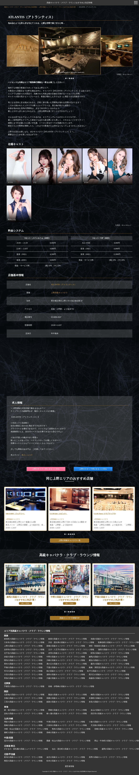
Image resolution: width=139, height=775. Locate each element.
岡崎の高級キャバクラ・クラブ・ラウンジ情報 (67, 710)
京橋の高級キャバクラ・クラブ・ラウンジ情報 (23, 698)
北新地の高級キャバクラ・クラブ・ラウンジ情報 (24, 695)
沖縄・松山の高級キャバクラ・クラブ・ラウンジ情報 (26, 729)
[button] (65, 78)
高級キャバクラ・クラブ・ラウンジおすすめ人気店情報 (69, 3)
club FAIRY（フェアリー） (17, 514)
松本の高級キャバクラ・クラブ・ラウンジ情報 (65, 761)
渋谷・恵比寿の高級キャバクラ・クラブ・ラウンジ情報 (71, 642)
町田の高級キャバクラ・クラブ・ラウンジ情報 (110, 653)
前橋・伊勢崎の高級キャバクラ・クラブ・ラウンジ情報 (71, 686)
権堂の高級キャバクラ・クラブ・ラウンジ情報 (23, 761)
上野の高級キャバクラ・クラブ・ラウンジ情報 (23, 646)
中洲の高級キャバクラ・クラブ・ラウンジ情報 (65, 722)
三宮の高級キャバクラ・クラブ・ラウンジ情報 (23, 702)
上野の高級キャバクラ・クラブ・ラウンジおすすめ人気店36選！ (58, 7)
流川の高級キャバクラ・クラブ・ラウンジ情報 (23, 741)
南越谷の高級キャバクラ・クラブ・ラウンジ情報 (109, 678)
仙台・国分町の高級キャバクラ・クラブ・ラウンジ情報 (75, 749)
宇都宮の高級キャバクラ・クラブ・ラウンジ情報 (24, 686)
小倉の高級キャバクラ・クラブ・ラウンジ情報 (108, 722)
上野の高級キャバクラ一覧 (69, 540)
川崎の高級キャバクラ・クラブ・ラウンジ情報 (65, 660)
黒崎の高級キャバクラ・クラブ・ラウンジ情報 (23, 725)
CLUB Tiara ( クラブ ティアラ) (106, 514)
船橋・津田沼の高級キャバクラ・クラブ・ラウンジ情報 (112, 667)
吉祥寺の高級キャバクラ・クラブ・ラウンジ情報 (24, 650)
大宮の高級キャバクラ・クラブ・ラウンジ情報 (23, 674)
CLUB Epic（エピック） (60, 514)
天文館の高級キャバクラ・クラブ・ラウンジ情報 (111, 725)
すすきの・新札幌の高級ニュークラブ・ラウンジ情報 (26, 749)
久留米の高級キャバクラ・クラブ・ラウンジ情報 (66, 725)
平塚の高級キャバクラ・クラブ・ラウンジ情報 (23, 667)
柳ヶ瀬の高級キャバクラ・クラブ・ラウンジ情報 (66, 714)
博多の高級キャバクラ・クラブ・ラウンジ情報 (23, 722)
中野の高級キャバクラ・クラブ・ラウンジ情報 (65, 657)
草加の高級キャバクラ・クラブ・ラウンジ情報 (23, 678)
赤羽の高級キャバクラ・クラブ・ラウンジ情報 (67, 653)
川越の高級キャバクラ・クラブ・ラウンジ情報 (65, 678)
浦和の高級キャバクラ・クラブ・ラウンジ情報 (65, 674)
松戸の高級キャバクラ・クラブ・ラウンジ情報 (106, 671)
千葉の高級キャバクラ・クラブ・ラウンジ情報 (65, 667)
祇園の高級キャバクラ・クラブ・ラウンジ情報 (65, 698)
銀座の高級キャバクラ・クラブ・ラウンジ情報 (67, 639)
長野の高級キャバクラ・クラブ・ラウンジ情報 (108, 757)
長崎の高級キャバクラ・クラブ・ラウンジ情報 (65, 732)
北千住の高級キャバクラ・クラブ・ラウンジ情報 (24, 653)
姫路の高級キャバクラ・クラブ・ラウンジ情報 (65, 702)
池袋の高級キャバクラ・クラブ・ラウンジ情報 (110, 639)
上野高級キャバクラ (59, 293)
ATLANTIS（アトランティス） (63, 285)
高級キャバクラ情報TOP (69, 618)
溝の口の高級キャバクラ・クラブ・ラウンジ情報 (66, 664)
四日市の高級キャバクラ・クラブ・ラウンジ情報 (111, 714)
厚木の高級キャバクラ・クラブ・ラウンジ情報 (23, 664)
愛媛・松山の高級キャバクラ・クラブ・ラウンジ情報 (68, 741)
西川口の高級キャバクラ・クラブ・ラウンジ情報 (109, 674)
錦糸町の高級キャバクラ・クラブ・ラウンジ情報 (24, 639)
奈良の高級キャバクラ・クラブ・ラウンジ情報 (108, 702)
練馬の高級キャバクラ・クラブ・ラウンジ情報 (108, 657)
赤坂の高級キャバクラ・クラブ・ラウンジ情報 (23, 657)
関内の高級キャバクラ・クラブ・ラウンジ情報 (23, 660)
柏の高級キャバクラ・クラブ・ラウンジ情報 (64, 671)
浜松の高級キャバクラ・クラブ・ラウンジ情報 (23, 714)
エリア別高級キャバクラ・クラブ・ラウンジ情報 (27, 631)
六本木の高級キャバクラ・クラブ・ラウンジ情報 (24, 642)
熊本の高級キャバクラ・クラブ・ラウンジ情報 (71, 729)
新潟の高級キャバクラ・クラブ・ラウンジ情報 (23, 757)
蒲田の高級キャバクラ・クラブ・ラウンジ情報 (117, 650)
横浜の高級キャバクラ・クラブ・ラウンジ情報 (108, 660)
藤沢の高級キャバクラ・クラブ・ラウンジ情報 (110, 664)
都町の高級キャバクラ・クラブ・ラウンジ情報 (23, 732)
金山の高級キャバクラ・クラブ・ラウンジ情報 (110, 710)
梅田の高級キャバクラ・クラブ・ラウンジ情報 (110, 695)
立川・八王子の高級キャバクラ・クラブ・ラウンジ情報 (71, 650)
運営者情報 (69, 766)
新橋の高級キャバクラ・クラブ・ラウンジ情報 (65, 646)
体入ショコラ (27, 455)
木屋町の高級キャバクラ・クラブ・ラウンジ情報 (109, 698)
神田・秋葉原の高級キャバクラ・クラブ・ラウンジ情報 (112, 646)
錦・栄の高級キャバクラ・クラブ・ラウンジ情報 (24, 710)
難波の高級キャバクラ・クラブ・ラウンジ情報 (67, 695)
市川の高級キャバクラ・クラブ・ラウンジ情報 (23, 671)
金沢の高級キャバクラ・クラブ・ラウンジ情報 (65, 757)
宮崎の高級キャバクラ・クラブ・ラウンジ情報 (113, 729)
